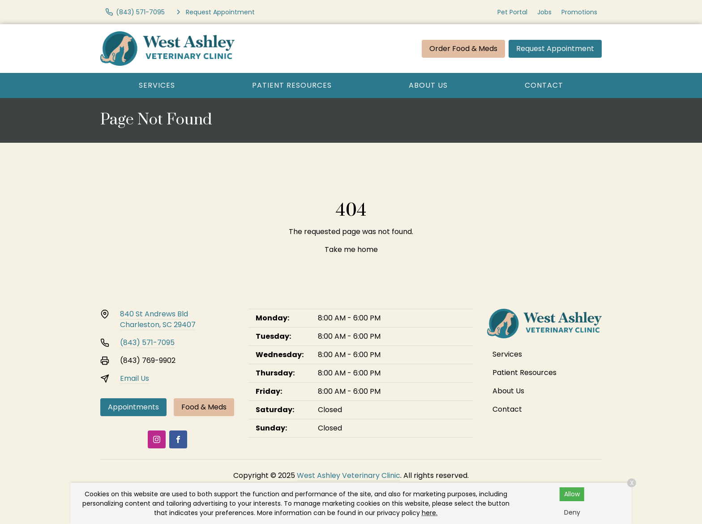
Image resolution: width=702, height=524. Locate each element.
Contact (544, 85)
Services (157, 85)
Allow (572, 494)
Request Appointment (555, 48)
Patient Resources (292, 85)
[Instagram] (157, 439)
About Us (428, 85)
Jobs (544, 12)
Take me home (351, 249)
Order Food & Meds (463, 48)
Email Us (134, 378)
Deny (572, 512)
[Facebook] (178, 439)
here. (429, 512)
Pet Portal (512, 12)
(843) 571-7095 (147, 342)
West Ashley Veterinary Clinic (348, 475)
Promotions (579, 12)
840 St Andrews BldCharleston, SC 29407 (158, 319)
